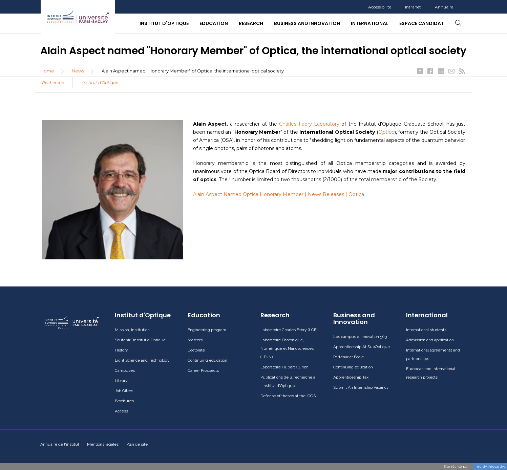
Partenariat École (348, 357)
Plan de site (137, 444)
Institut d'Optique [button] (164, 23)
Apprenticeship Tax (350, 377)
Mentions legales (103, 444)
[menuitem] (413, 7)
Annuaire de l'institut (59, 444)
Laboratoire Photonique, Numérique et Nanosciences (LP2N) (287, 348)
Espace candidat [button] (421, 23)
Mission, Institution (132, 329)
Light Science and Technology (142, 360)
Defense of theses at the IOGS (288, 395)
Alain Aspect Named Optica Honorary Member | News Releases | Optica (278, 194)
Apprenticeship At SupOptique (361, 346)
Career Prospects (203, 370)
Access (121, 411)
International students (426, 329)
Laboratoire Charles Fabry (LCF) (288, 329)
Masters (195, 340)
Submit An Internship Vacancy (361, 387)
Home (47, 70)
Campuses (125, 370)
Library (121, 380)
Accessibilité (379, 6)
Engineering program (207, 329)
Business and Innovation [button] (307, 23)
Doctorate (196, 350)
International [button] (369, 23)
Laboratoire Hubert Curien (284, 367)
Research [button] (251, 23)
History (121, 350)
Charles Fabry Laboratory (309, 124)
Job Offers (124, 390)
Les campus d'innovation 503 (360, 336)
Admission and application (430, 340)
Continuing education (207, 360)
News (78, 70)
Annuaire (444, 6)
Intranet (413, 6)
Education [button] (213, 23)
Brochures (124, 401)
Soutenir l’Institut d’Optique (140, 340)
